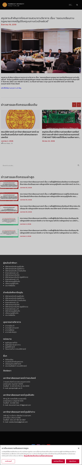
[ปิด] (78, 448)
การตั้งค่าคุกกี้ (8, 461)
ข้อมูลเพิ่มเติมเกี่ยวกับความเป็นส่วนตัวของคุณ (38, 456)
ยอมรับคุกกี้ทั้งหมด (58, 461)
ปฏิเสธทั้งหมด (72, 461)
